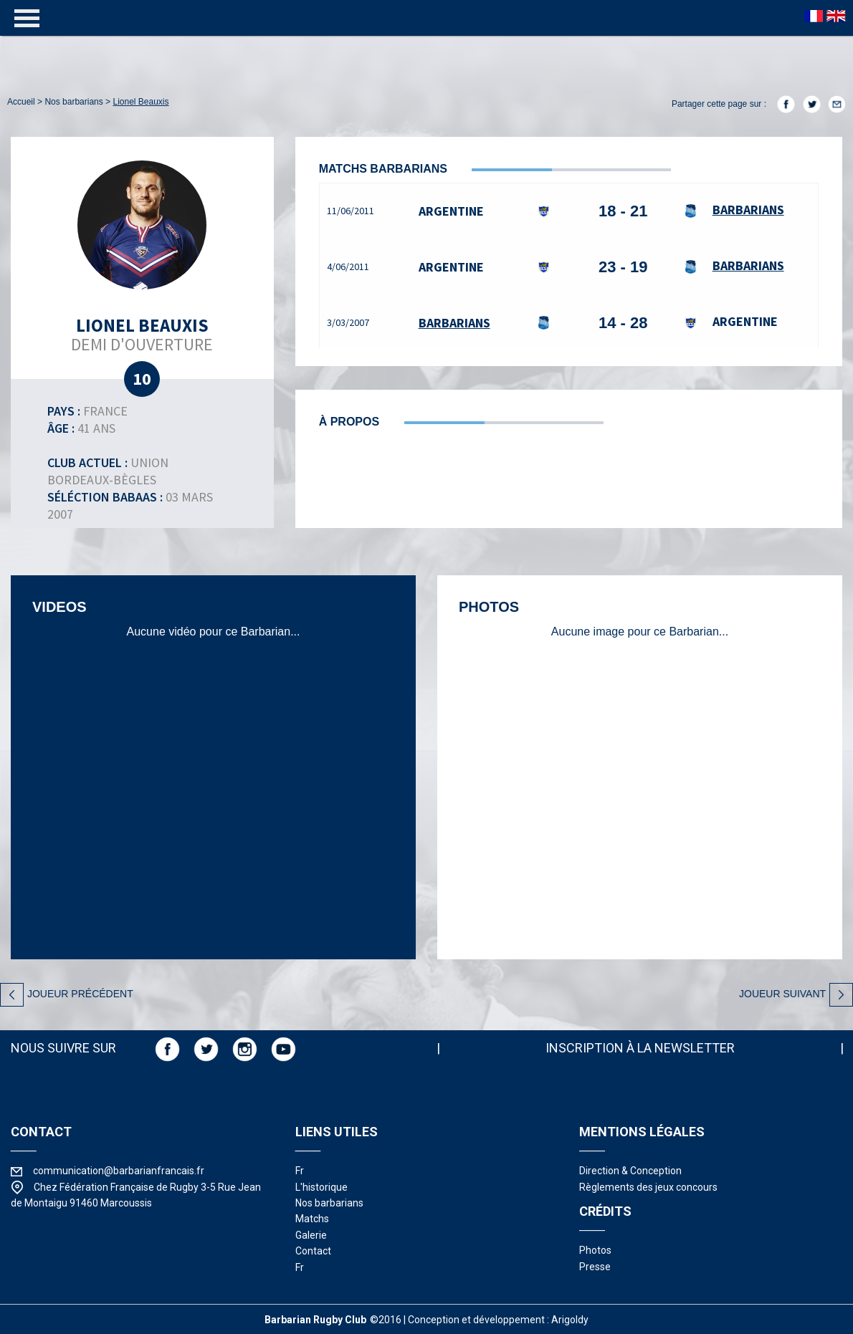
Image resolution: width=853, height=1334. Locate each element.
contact (313, 1251)
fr (299, 1170)
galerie (311, 1235)
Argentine (451, 211)
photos (595, 1250)
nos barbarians (73, 102)
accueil (21, 102)
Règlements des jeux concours (648, 1187)
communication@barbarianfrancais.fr (118, 1170)
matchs (312, 1218)
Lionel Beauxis (140, 102)
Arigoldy (569, 1319)
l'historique (321, 1187)
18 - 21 (623, 211)
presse (595, 1266)
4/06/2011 (348, 266)
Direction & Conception (630, 1170)
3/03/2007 (348, 322)
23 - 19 (623, 267)
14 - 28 (623, 323)
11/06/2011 (350, 210)
